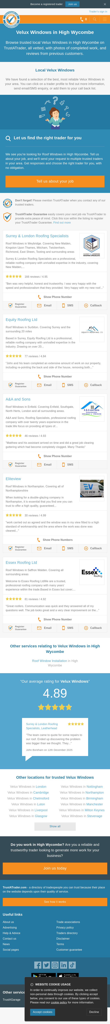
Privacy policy (65, 927)
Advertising (10, 927)
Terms (60, 944)
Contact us (9, 938)
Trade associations (68, 922)
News (6, 944)
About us (8, 922)
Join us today (55, 868)
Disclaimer (63, 938)
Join (72, 4)
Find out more (62, 222)
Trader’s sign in (98, 11)
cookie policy (59, 1002)
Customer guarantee (69, 949)
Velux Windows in (28, 786)
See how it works (55, 901)
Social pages (11, 949)
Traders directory (67, 933)
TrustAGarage (11, 999)
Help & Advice (11, 933)
